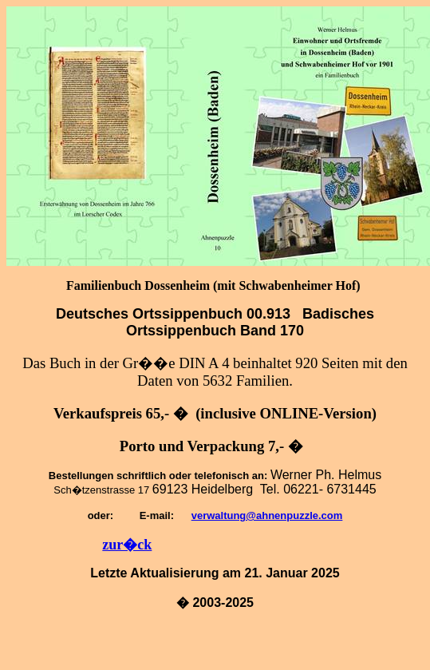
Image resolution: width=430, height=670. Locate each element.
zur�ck (127, 545)
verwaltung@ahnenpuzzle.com (267, 515)
